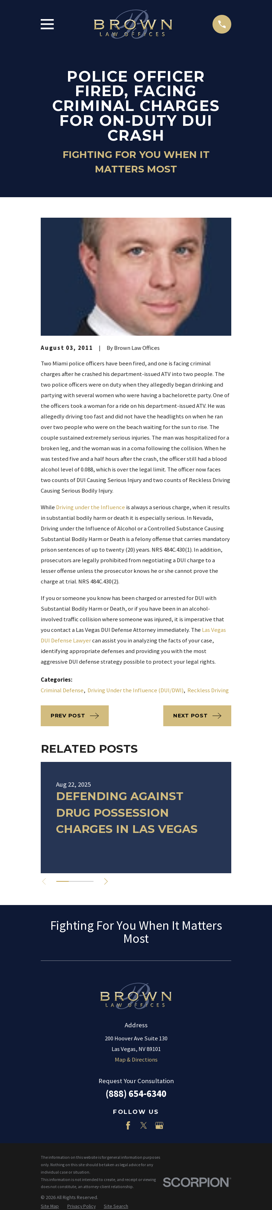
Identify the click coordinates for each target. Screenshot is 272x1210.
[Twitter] (144, 1125)
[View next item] (108, 881)
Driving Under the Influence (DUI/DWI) (135, 690)
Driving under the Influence (90, 507)
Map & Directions (136, 1059)
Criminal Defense (62, 690)
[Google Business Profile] (159, 1125)
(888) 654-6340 (136, 1093)
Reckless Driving (208, 690)
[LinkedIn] (112, 1125)
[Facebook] (128, 1125)
